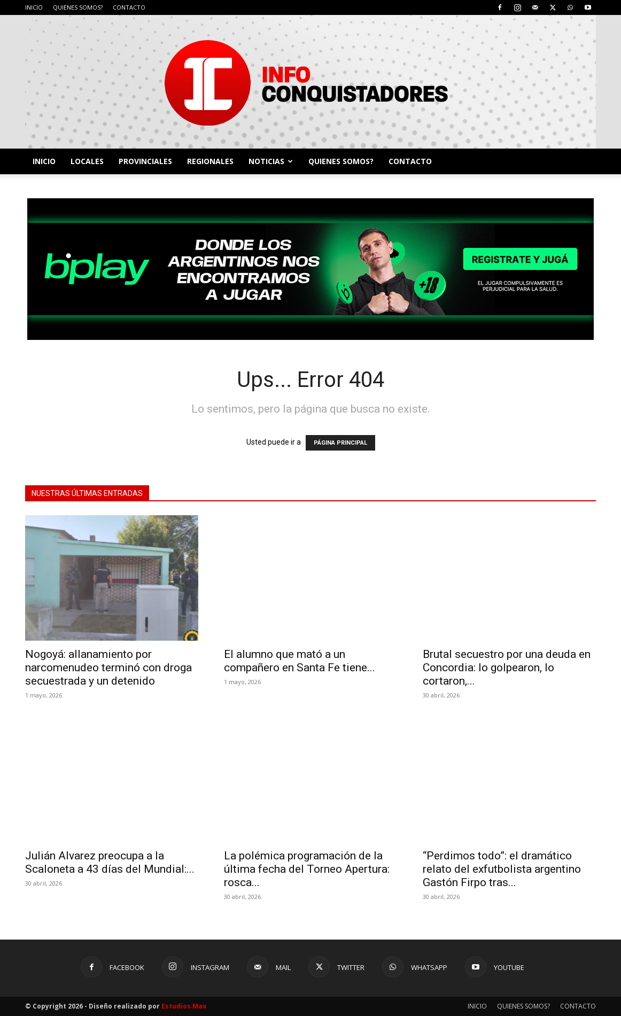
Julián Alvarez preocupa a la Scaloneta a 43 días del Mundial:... (110, 862)
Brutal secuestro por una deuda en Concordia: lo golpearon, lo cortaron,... (507, 667)
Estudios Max (183, 1006)
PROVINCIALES (145, 161)
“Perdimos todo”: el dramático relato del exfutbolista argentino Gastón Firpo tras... (502, 869)
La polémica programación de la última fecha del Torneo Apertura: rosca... (307, 869)
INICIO (34, 7)
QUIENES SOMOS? (78, 7)
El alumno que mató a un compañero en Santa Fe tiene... (299, 661)
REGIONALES (210, 161)
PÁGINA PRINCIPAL (340, 442)
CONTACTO (129, 7)
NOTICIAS (271, 161)
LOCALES (87, 161)
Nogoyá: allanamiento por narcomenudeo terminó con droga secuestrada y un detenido (108, 667)
